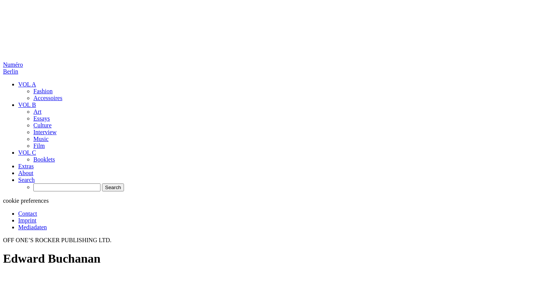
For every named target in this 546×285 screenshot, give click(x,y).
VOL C (27, 152)
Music (41, 139)
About (25, 173)
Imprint (27, 220)
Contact (27, 213)
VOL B (27, 105)
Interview (44, 132)
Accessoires (47, 98)
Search (26, 180)
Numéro (13, 68)
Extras (26, 166)
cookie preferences (26, 200)
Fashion (43, 91)
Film (39, 145)
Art (37, 111)
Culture (42, 125)
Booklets (44, 159)
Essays (41, 118)
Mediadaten (32, 227)
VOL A (27, 84)
